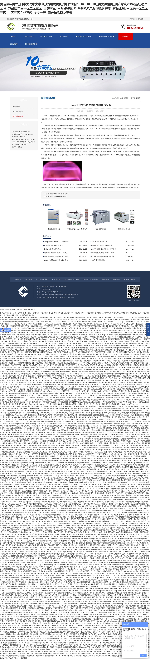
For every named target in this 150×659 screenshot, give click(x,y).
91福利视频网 (80, 380)
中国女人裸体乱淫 (129, 322)
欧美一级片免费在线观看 (26, 424)
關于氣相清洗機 (18, 116)
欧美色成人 (129, 356)
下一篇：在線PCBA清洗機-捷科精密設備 (55, 196)
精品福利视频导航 (24, 339)
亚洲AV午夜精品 (117, 458)
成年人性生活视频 (51, 506)
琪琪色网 (93, 614)
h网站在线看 (119, 517)
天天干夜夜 (58, 352)
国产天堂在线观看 (129, 343)
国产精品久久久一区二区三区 (126, 434)
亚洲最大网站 (87, 632)
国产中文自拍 (5, 532)
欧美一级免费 (64, 434)
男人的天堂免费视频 (124, 365)
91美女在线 (96, 439)
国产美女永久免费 (83, 387)
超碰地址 (135, 567)
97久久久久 (77, 575)
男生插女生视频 (82, 337)
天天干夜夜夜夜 (14, 324)
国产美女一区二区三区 (8, 617)
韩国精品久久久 (26, 601)
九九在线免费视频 (64, 617)
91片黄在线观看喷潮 (140, 558)
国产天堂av (9, 456)
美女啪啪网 (104, 345)
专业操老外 (107, 380)
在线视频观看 (143, 508)
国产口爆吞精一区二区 (98, 410)
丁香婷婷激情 (128, 604)
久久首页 (145, 476)
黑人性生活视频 (83, 508)
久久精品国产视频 (133, 376)
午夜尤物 (115, 395)
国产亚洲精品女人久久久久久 (51, 322)
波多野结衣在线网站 (131, 406)
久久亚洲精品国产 (110, 365)
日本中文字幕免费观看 (96, 337)
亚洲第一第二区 (47, 335)
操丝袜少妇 (124, 614)
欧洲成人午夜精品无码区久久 (31, 562)
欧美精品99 (50, 653)
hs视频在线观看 (17, 432)
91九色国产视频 (46, 565)
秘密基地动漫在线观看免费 (49, 332)
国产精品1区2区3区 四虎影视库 (13, 610)
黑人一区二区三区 (92, 545)
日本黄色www (61, 523)
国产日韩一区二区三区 (12, 328)
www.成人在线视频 (142, 421)
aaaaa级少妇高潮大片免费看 (112, 604)
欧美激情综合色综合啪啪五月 (121, 467)
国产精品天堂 (88, 504)
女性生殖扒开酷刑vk (43, 519)
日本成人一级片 (130, 575)
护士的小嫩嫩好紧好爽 (38, 391)
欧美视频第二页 (83, 430)
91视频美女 (97, 467)
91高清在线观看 (63, 538)
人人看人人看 (95, 484)
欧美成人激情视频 (54, 632)
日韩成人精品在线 (33, 508)
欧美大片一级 (44, 443)
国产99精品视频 (115, 599)
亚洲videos (109, 335)
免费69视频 (23, 408)
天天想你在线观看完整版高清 (128, 387)
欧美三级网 (52, 480)
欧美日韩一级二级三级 (110, 426)
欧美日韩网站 (68, 406)
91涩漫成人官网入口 (139, 601)
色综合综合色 (63, 489)
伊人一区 (64, 601)
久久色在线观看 (70, 437)
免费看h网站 (20, 393)
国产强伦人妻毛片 (109, 478)
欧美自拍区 (135, 530)
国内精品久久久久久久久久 (93, 369)
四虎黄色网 (58, 504)
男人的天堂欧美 (100, 543)
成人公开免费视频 (102, 536)
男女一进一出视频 (10, 341)
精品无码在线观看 (138, 365)
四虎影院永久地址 (88, 408)
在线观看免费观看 (31, 358)
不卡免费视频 (119, 337)
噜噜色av (117, 378)
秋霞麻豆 (111, 630)
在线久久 (77, 584)
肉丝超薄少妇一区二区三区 (58, 640)
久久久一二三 (143, 380)
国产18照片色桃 (143, 363)
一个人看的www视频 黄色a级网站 (46, 630)
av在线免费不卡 (136, 489)
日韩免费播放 (95, 463)
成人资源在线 (114, 614)
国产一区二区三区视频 (31, 415)
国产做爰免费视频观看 (31, 445)
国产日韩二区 (5, 562)
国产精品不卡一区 (78, 445)
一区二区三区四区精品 (37, 460)
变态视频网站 (33, 317)
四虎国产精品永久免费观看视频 (95, 367)
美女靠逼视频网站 (21, 317)
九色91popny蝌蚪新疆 (94, 380)
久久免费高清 (84, 447)
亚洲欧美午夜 (55, 521)
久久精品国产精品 (53, 337)
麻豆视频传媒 (108, 350)
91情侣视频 (8, 337)
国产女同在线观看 (39, 393)
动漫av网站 (143, 586)
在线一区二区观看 (142, 322)
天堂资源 (54, 395)
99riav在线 (138, 354)
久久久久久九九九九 (10, 419)
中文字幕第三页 (54, 358)
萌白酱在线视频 (114, 421)
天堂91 (48, 450)
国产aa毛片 (71, 345)
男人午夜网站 (99, 567)
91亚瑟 (52, 473)
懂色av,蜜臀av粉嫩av (80, 341)
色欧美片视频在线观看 (124, 465)
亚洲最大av (77, 632)
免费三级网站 (18, 428)
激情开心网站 (71, 421)
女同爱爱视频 (61, 345)
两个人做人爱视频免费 (60, 467)
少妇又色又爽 (32, 649)
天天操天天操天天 (61, 319)
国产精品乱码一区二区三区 (22, 447)
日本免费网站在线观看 (117, 408)
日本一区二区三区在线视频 (109, 515)
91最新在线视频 (127, 389)
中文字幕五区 (86, 606)
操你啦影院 (89, 452)
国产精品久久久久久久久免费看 (48, 397)
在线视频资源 (46, 621)
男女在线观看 (82, 424)
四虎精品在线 (30, 450)
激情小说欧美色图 (26, 437)
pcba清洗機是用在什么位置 (53, 245)
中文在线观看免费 (43, 376)
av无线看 (112, 465)
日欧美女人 (79, 393)
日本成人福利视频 (14, 491)
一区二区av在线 (144, 374)
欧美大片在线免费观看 (17, 350)
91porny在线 (55, 519)
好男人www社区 (78, 452)
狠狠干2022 (82, 469)
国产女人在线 (40, 450)
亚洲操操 (142, 562)
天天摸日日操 (138, 410)
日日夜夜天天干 (85, 643)
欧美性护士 (68, 593)
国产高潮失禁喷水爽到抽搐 (13, 441)
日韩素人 (6, 404)
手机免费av (106, 363)
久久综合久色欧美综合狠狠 (16, 371)
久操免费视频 (121, 595)
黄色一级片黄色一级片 (33, 558)
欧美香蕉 (124, 374)
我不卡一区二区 (23, 332)
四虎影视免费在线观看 (25, 363)
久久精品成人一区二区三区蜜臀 (135, 332)
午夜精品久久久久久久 (102, 332)
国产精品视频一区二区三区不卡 (124, 317)
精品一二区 (122, 376)
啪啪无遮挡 (20, 512)
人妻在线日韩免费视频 (43, 387)
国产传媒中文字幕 (65, 441)
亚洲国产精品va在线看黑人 (78, 419)
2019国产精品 (61, 480)
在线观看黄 (5, 326)
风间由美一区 (118, 495)
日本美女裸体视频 (52, 460)
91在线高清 (131, 393)
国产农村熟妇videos (47, 569)
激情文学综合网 (68, 361)
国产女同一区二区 (68, 608)
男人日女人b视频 (60, 499)
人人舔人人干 (41, 424)
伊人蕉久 (101, 580)
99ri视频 (40, 382)
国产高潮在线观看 (12, 606)
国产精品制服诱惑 (82, 348)
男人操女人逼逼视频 (131, 424)
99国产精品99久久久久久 (59, 419)
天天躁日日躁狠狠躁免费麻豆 (25, 406)
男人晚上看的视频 (76, 324)
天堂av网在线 (118, 424)
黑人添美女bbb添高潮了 (84, 352)
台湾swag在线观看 (62, 380)
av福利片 (110, 653)
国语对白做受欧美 (18, 356)
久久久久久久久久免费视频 (59, 634)
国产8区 (137, 547)
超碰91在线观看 (50, 363)
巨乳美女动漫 (144, 502)
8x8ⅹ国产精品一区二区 (127, 369)
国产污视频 (83, 604)
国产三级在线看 (66, 358)
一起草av (34, 341)
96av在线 (71, 350)
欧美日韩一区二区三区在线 (120, 380)
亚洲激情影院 (7, 569)
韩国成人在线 (121, 506)
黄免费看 (133, 345)
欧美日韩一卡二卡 (88, 640)
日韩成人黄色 (35, 322)
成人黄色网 (103, 541)
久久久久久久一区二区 (48, 413)
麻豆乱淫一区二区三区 (140, 515)
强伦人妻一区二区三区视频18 (102, 417)
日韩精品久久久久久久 (43, 489)
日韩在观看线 (27, 345)
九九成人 (138, 476)
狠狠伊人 (109, 361)
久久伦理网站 (108, 389)
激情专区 (66, 324)
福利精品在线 (5, 473)
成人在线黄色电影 (129, 541)
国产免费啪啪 (114, 525)
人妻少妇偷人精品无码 (64, 454)
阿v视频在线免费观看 (7, 452)
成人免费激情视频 (118, 565)
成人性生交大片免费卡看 (83, 517)
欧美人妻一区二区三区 (38, 337)
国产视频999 (140, 525)
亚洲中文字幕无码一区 (132, 397)
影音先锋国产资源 (111, 348)
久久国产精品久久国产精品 (104, 558)
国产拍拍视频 (139, 389)
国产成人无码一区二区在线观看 (124, 382)
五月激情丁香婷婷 (88, 593)
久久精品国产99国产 (61, 530)
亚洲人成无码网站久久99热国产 (86, 560)
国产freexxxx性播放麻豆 (81, 441)
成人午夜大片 (144, 530)
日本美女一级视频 (115, 551)
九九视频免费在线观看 (19, 443)
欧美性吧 (142, 387)
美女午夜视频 (70, 512)
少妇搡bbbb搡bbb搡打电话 (86, 378)
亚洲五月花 (145, 471)
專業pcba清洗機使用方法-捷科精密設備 (57, 242)
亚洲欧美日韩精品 (105, 428)
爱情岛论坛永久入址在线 (14, 415)
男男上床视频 (83, 371)
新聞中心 (125, 36)
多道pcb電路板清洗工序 (99, 242)
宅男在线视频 (58, 417)
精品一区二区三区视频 (138, 415)
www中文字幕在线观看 (120, 450)
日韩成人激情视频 (117, 332)
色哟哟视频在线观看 (97, 348)
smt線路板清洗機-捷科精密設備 (101, 245)
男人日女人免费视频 (96, 319)
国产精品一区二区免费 (117, 523)
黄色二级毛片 (118, 324)
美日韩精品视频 (110, 476)
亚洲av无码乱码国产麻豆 (66, 339)
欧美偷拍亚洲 (117, 428)
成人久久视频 (59, 493)
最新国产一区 (43, 358)
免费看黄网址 (18, 445)
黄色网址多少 (36, 335)
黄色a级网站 (144, 376)
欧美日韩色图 (127, 335)
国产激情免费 (12, 330)
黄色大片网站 (69, 562)
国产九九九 (39, 471)
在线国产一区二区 (9, 645)
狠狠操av (105, 376)
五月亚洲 (33, 458)
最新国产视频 (24, 460)
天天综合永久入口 (37, 319)
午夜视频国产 (128, 400)
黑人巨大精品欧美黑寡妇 (123, 558)
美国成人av (144, 571)
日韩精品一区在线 (22, 452)
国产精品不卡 (13, 376)
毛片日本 (57, 335)
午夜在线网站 (49, 319)
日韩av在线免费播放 (87, 493)
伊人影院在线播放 (52, 393)
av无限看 (49, 482)
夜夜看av (85, 319)
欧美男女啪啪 (34, 588)
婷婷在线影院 (145, 441)
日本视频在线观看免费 (65, 402)
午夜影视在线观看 (10, 630)
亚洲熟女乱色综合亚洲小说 (36, 599)
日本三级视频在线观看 (71, 426)
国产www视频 (111, 595)
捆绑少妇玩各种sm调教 (109, 482)
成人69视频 (136, 430)
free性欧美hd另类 (6, 556)
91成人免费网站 (5, 597)
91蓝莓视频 (140, 317)
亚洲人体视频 (110, 415)
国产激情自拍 (37, 402)
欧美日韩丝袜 (17, 380)
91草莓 (102, 486)
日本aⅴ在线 (86, 363)
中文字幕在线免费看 (108, 391)
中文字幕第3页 (46, 486)
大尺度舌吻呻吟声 (6, 573)
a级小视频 (20, 636)
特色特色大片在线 (132, 565)
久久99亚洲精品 (89, 599)
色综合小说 (20, 469)
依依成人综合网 (71, 387)
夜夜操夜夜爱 (49, 374)
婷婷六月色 (117, 335)
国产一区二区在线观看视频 (105, 584)
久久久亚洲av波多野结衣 (114, 400)
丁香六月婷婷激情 (21, 621)
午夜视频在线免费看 (86, 573)
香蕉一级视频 (82, 397)
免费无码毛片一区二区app (82, 343)
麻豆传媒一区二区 (102, 599)
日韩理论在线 (127, 410)
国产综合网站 (68, 417)
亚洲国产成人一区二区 (104, 432)
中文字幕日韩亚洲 (34, 378)
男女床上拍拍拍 (143, 534)
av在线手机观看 (76, 408)
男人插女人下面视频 (101, 523)
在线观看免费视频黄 (67, 588)
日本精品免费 (41, 350)
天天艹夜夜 (96, 575)
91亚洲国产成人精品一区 (50, 456)
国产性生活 (42, 554)
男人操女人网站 (88, 586)
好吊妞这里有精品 (107, 437)
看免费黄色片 (127, 430)
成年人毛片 (126, 534)
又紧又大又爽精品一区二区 (63, 536)
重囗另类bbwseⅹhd (41, 606)
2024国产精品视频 (96, 374)
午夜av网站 (32, 376)
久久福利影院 (100, 489)
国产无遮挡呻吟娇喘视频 (31, 413)
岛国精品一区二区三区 (128, 484)
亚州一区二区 (44, 582)
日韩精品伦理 (71, 397)
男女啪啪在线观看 (56, 404)
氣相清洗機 (64, 36)
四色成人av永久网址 (126, 491)
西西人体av (130, 330)
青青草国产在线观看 (50, 402)
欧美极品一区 (18, 343)
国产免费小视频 (112, 491)
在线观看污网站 (127, 378)
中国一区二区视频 (89, 456)
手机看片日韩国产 (124, 348)
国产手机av (51, 599)
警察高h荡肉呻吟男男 (43, 328)
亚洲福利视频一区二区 (34, 371)
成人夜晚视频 (55, 638)
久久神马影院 (10, 393)
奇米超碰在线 (93, 371)
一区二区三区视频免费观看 (70, 547)
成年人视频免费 (68, 382)
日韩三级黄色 (119, 406)
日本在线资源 (121, 330)
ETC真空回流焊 (46, 36)
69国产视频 (79, 361)
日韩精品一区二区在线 (69, 521)
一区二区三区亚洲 (110, 319)
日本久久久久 (121, 371)
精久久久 (113, 636)
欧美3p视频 (127, 328)
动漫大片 (27, 454)
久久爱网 (28, 512)
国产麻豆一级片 (84, 391)
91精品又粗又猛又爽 (22, 421)
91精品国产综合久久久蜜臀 (116, 469)
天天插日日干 (65, 638)
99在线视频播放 (50, 627)
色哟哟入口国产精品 (116, 439)
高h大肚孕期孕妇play (114, 410)
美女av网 (140, 434)
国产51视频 (38, 352)
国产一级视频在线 (83, 384)
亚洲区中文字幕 (59, 597)
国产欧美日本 (101, 473)
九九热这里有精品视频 (68, 337)
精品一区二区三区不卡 (25, 410)
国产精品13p (77, 534)
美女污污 (113, 371)
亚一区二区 (95, 606)
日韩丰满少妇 (22, 599)
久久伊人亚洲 (101, 556)
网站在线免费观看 (40, 330)
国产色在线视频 (71, 424)
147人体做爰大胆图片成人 (83, 402)
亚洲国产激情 (73, 545)
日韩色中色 (46, 395)
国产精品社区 (55, 604)
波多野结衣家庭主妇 (38, 493)
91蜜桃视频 (72, 378)
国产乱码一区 (79, 486)
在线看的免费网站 (48, 515)
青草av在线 (108, 504)
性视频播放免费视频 (63, 408)
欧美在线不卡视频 (125, 480)
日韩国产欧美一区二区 (38, 426)
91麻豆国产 (5, 599)
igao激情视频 (113, 562)
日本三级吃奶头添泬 (61, 482)
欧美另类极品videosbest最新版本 (124, 384)
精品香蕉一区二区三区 (69, 443)
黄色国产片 (31, 471)
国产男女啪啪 (117, 343)
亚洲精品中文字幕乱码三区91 (133, 419)
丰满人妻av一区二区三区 (47, 556)
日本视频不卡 (76, 636)
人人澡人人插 (52, 339)
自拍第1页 (33, 397)
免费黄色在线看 (126, 441)
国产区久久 (12, 382)
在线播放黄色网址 (44, 495)
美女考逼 (12, 571)
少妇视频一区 (77, 614)
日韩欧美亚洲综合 (46, 415)
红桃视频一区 (18, 519)
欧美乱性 (142, 517)
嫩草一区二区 (52, 463)
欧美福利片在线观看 (46, 317)
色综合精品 (78, 571)
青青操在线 (41, 653)
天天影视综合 (145, 551)
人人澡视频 (93, 419)
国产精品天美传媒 (40, 463)
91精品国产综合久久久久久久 (62, 465)
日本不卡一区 (95, 328)
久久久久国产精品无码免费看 (81, 322)
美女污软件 (53, 343)
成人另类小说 (100, 612)
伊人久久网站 (63, 545)
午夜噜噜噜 (97, 517)
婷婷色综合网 (131, 352)
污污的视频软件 (85, 627)
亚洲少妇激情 (25, 337)
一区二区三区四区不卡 (101, 452)
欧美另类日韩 (13, 319)
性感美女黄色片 (127, 354)
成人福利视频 (141, 369)
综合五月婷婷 (7, 343)
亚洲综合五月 (10, 397)
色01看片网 (85, 491)
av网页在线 (18, 554)
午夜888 (19, 571)
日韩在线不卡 (51, 345)
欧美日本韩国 (21, 586)
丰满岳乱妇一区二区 (142, 324)
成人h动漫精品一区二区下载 (128, 482)
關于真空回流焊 (18, 111)
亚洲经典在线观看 (91, 445)
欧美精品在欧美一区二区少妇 (106, 640)
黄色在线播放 (45, 354)
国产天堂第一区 (113, 632)
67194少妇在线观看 (71, 469)
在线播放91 (145, 595)
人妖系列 (131, 463)
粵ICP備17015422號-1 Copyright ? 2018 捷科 (58, 297)
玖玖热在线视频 (30, 510)
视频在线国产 (85, 547)
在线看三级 (64, 573)
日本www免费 (34, 404)
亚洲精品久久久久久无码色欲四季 (81, 538)
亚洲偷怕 (19, 504)
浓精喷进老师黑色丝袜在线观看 (51, 361)
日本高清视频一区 (57, 367)
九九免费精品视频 (45, 469)
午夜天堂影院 (96, 343)
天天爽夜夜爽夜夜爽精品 (82, 417)
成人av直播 (122, 621)
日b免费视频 (70, 560)
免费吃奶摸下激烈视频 (127, 525)
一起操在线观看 (17, 597)
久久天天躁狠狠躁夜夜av (83, 595)
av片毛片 (6, 384)
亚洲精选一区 (99, 625)
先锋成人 (55, 441)
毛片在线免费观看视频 (42, 367)
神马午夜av (11, 480)
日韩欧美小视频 (21, 439)
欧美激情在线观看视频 (61, 400)
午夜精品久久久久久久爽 (102, 656)
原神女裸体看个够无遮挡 (128, 504)
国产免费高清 (74, 497)
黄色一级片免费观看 (7, 317)
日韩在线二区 (108, 497)
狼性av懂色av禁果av (13, 361)
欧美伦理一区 (79, 567)
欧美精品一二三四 (94, 482)
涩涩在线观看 (78, 389)
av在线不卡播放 (11, 391)
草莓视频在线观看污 (131, 517)
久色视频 (106, 369)
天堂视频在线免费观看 (129, 361)
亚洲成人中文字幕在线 (96, 358)
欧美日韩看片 (15, 601)
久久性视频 (59, 651)
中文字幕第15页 (143, 580)
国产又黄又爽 (94, 623)
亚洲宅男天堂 (24, 588)
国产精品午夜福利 (32, 476)
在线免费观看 (34, 332)
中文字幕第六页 (84, 460)
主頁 (121, 98)
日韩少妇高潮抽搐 (75, 413)
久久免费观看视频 (45, 341)
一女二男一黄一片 (115, 354)
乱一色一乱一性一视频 (59, 517)
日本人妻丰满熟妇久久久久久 (125, 617)
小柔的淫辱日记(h (90, 471)
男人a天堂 (136, 441)
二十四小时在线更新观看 (71, 647)
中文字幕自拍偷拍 (115, 328)
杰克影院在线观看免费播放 (67, 384)
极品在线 (74, 430)
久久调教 (6, 437)
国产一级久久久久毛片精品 (122, 601)
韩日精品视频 (123, 545)
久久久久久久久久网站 (82, 328)
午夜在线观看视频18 (54, 554)
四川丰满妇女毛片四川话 (48, 508)
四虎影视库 (11, 538)
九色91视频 (4, 324)
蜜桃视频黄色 (118, 497)
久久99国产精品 (101, 532)
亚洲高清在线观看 (99, 595)
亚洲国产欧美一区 (64, 371)
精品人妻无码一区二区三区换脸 (21, 473)
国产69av (54, 610)
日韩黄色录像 (94, 428)
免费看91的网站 (66, 632)
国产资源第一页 (53, 588)
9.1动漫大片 (109, 337)
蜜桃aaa (92, 562)
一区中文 (72, 467)
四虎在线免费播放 (101, 493)
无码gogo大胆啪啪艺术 (17, 506)
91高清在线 (65, 354)
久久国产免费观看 (15, 482)
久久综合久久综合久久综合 (120, 363)
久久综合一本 (25, 324)
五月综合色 (4, 382)
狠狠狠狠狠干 (113, 345)
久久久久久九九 (141, 404)
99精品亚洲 (17, 556)
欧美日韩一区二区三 (106, 608)
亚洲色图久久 (61, 525)
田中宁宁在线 (114, 582)
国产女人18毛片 (92, 317)
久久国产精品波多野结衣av (55, 575)
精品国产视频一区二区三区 (92, 324)
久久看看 (119, 391)
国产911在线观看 (81, 350)
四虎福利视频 (79, 367)
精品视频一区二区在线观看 (79, 434)
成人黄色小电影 (55, 443)
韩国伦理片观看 (27, 463)
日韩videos (45, 439)
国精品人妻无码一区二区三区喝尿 (84, 502)
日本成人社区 (119, 608)
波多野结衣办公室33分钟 (8, 424)
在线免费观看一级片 (45, 417)
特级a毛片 (114, 369)
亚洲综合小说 (96, 363)
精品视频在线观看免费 (24, 567)
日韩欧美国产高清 (107, 517)
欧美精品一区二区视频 (86, 543)
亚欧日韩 (134, 380)
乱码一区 (52, 380)
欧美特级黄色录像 (97, 413)
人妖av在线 (82, 443)
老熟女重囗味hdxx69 (23, 395)
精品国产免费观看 (121, 549)
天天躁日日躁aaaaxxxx (15, 640)
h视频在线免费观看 (14, 400)
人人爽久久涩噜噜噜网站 (12, 345)
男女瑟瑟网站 (145, 606)
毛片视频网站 (46, 562)
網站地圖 (140, 19)
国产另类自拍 (48, 352)
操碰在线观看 (16, 545)
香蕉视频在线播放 (140, 569)
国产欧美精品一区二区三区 (96, 469)
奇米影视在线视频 (128, 341)
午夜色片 (69, 341)
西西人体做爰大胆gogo (39, 339)
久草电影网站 (58, 571)
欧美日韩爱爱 (9, 430)
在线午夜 (28, 393)
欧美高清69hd (12, 528)
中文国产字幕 (123, 402)
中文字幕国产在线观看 (54, 647)
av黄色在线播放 (24, 319)
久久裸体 (91, 612)
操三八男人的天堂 (39, 549)
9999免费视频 (93, 382)
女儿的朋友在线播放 (88, 335)
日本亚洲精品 (113, 508)
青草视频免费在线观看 (25, 330)
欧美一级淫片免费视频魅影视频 (35, 432)
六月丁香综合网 (64, 332)
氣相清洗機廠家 (31, 44)
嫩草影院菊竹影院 (43, 458)
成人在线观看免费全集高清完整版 (111, 606)
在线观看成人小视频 (67, 595)
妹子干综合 (52, 454)
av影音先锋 (23, 376)
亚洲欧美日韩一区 (81, 382)
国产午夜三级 (133, 374)
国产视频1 (51, 348)
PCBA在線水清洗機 (83, 36)
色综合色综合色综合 (21, 456)
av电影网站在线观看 (18, 532)
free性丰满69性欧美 (87, 465)
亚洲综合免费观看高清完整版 (15, 476)
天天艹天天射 (14, 437)
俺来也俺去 (46, 610)
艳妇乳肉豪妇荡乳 (61, 653)
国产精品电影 (108, 424)
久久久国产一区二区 (53, 350)
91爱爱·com (56, 621)
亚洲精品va (84, 428)
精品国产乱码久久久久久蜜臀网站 (71, 369)
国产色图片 (68, 578)
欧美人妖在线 (137, 495)
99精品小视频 (54, 369)
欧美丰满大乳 (115, 530)
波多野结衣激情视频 (28, 328)
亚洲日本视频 (124, 345)
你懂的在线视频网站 (135, 538)
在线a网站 (55, 495)
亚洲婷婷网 (134, 497)
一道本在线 (126, 456)
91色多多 (132, 614)
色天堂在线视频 (47, 532)
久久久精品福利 (114, 404)
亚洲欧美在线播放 (68, 352)
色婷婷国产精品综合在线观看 (10, 348)
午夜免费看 (88, 361)
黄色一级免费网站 (40, 348)
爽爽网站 (79, 339)
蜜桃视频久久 (104, 421)
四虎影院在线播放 (6, 352)
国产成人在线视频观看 (101, 551)
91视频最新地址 (34, 408)
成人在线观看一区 (110, 393)
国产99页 (18, 523)
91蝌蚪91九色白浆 (18, 551)
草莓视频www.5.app (74, 491)
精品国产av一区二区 (95, 424)
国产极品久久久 (59, 421)
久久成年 (64, 350)
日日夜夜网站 (84, 497)
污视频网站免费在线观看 (59, 497)
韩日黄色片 (94, 434)
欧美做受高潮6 (48, 421)
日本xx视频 (140, 588)
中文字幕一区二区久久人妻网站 (101, 384)
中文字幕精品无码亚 (141, 400)
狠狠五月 (98, 376)
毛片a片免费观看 (58, 551)
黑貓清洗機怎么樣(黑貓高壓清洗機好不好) (57, 256)
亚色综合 (54, 489)
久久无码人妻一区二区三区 (63, 317)
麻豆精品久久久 (66, 326)
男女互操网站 (64, 460)
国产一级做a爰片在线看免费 (63, 567)
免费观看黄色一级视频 (87, 558)
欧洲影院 (66, 404)
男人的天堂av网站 (99, 339)
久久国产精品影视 (134, 413)
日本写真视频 (87, 597)
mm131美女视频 (115, 341)
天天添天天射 (85, 463)
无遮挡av (89, 588)
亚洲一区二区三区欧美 (55, 330)
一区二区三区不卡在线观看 (102, 352)
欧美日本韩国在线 (27, 348)
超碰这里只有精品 (88, 354)
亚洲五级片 (97, 402)
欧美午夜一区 (42, 480)
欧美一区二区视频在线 (114, 473)
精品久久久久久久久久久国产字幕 (37, 356)
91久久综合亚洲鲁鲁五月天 (26, 627)
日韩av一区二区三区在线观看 (115, 619)
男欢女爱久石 (131, 543)
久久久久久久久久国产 (38, 525)
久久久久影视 (69, 478)
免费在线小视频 (33, 443)
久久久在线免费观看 (139, 408)
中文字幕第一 (16, 465)
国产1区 (128, 408)
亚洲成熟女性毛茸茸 (65, 389)
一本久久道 (33, 595)
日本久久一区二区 (83, 437)
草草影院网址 (51, 432)
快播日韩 (124, 580)
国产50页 (86, 393)
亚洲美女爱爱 (23, 517)
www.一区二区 (18, 569)
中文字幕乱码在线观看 (21, 369)
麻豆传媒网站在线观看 (30, 365)
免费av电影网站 (64, 630)
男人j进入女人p (47, 378)
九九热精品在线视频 (114, 430)
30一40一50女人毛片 (33, 532)
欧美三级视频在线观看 (86, 415)
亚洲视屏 (16, 352)
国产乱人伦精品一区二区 (86, 365)
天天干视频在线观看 (50, 371)
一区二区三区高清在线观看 (60, 410)
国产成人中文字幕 (130, 439)
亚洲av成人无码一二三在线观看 (14, 358)
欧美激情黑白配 (73, 356)
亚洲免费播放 (85, 410)
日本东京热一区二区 (49, 523)
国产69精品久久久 (56, 406)
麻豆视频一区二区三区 (116, 493)
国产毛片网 (73, 489)
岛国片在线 (100, 335)
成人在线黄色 (75, 458)
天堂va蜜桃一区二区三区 (127, 593)
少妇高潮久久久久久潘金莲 (38, 452)
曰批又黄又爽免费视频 (110, 326)
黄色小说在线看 (45, 623)
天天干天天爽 (43, 343)
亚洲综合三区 (143, 424)
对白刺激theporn (112, 612)
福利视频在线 (126, 567)
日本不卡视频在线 (125, 521)
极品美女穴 (4, 638)
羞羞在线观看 (120, 532)
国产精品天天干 (76, 332)
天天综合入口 (78, 471)
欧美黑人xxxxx (32, 541)
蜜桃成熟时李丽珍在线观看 (53, 382)
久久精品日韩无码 (64, 395)
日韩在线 (36, 560)
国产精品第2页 (45, 497)
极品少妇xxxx (29, 489)
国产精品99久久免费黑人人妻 (128, 586)
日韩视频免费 (126, 599)
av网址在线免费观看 (40, 437)
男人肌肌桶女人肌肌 (48, 408)
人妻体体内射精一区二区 (114, 578)
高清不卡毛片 (133, 402)
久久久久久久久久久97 (17, 647)
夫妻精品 (41, 586)
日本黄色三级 (26, 361)
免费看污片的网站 (132, 502)
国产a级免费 (137, 473)
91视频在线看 (94, 430)
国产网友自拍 (75, 410)
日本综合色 (35, 361)
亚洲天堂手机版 (111, 486)
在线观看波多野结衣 (24, 335)
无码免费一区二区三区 (44, 551)
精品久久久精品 (44, 604)
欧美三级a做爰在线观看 (128, 582)
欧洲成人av (88, 339)
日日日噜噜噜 (73, 573)
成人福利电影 (52, 538)
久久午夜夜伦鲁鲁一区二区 (138, 450)
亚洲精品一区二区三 (39, 384)
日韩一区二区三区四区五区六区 (51, 324)
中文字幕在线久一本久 (125, 460)
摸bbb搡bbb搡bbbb (137, 319)
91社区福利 (60, 363)
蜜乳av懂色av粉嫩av (83, 345)
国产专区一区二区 (8, 439)
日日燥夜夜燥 (109, 547)
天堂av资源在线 (117, 447)
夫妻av (47, 512)
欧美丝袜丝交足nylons (73, 597)
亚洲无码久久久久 (76, 456)
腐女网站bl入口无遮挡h (112, 441)
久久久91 (13, 599)
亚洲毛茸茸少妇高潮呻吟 (111, 374)
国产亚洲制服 (104, 371)
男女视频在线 (5, 608)
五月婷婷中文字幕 (98, 361)
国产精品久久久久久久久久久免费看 (27, 430)
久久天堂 (67, 580)
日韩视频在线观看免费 (105, 406)
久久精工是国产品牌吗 (140, 599)
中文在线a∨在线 (47, 643)
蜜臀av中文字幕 (104, 445)
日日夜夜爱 (4, 376)
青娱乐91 (13, 332)
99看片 (142, 447)
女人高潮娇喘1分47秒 (108, 591)
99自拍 (29, 402)
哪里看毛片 (13, 363)
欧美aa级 (75, 493)
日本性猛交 (105, 638)
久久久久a (99, 365)
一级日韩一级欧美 (66, 528)
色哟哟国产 (105, 328)
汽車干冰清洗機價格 (98, 260)
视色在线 (128, 337)
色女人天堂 (109, 358)
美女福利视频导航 (137, 428)
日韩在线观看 (130, 597)
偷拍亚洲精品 (94, 447)
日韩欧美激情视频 (103, 571)
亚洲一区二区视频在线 (31, 582)
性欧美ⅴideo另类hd (128, 404)
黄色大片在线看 (129, 556)
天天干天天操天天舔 (121, 573)
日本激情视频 (5, 402)
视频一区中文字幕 (19, 632)
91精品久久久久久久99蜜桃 (99, 525)
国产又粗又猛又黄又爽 (10, 543)
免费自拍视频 (95, 437)
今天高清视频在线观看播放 (61, 543)
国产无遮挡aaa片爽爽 (131, 447)
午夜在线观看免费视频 (71, 432)
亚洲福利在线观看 (71, 447)
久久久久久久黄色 (58, 387)
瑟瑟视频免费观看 (16, 326)
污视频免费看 (73, 591)
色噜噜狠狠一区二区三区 (125, 476)
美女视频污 (11, 471)
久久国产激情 (43, 380)
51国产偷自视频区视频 (66, 612)
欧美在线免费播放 (15, 463)
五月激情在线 (7, 369)
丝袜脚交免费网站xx (106, 317)
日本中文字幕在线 (56, 376)
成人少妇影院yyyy (123, 478)
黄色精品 (9, 489)
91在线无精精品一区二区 (105, 378)
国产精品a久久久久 (58, 341)
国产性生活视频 (135, 478)
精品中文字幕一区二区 (82, 515)
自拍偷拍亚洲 (86, 647)
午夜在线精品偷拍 (7, 582)
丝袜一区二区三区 (112, 521)
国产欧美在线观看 (135, 549)
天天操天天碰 (144, 406)
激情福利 (101, 578)
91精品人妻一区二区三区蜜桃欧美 (28, 486)
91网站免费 (95, 345)
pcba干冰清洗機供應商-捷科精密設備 (103, 249)
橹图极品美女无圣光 (99, 322)
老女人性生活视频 (119, 352)
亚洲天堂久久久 (105, 458)
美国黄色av (128, 358)
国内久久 (9, 428)
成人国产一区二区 (140, 519)
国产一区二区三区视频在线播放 (123, 510)
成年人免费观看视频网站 (8, 378)
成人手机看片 (103, 634)
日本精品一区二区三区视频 (64, 515)
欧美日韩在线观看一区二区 (49, 476)
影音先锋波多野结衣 (22, 525)
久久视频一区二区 (143, 582)
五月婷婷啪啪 (16, 515)
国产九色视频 (106, 343)
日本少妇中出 (115, 445)
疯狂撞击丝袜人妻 (39, 571)
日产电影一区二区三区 (114, 322)
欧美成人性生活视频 (111, 480)
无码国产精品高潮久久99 (134, 339)
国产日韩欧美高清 (36, 421)
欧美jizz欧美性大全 (135, 545)
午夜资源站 (117, 417)
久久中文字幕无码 (94, 397)
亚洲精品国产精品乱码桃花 (115, 339)
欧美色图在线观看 (110, 413)
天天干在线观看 (24, 497)
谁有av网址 (139, 510)
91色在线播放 (132, 371)
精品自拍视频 (44, 634)
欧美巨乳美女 (21, 471)
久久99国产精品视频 (30, 554)
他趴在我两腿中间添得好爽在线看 (34, 482)
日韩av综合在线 (137, 328)
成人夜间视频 (69, 367)
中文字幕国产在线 (95, 601)
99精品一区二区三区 (42, 636)
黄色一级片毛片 (85, 439)
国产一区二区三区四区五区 (82, 326)
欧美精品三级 (69, 571)
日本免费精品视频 (9, 499)
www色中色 (50, 493)
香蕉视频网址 (114, 443)
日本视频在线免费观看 (21, 634)
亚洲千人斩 (18, 582)
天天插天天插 (89, 376)
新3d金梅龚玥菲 (82, 421)
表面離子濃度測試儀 (106, 36)
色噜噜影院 (57, 415)
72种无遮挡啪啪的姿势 (118, 554)
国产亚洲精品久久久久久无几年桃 (83, 395)
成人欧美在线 (143, 584)
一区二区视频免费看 (65, 506)
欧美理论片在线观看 (30, 343)
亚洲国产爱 (16, 625)
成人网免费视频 (40, 434)
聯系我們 (132, 19)
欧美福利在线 (112, 367)
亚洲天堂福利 (74, 549)
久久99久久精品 (57, 562)
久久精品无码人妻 (74, 319)
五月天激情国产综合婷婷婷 (82, 528)
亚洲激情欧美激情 (102, 408)
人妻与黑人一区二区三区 (86, 489)
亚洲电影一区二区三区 (34, 389)
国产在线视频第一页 (121, 350)
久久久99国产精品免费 (127, 395)
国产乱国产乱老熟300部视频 (23, 367)
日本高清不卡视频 (69, 348)
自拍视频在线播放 (76, 404)
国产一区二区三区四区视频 (141, 348)
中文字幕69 (123, 612)
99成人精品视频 (29, 575)
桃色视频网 (4, 350)
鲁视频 (72, 380)
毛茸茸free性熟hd (130, 608)
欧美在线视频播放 (22, 547)
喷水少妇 (101, 476)
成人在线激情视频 (17, 580)
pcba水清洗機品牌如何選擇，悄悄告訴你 (104, 253)
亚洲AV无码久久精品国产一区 (28, 419)
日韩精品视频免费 (100, 573)
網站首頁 (13, 36)
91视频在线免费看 (10, 374)
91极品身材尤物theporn (61, 565)
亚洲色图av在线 (5, 380)
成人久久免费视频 (116, 452)
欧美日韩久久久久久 (128, 421)
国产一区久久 (20, 565)
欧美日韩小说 (44, 640)
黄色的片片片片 (111, 538)
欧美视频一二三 (67, 484)
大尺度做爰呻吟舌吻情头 (134, 523)
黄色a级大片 (47, 543)
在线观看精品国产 (37, 374)
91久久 (126, 497)
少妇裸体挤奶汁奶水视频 (17, 508)
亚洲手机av (76, 551)
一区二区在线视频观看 (27, 387)
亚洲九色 (75, 371)
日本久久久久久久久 (114, 512)
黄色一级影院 (64, 456)
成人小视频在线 (23, 417)
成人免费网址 (143, 350)
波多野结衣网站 (86, 630)
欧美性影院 (102, 419)
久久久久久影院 (57, 469)
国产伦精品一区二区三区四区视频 (71, 495)
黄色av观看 (106, 467)
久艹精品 (25, 595)
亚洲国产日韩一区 (90, 556)
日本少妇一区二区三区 (85, 521)
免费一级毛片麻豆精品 (141, 378)
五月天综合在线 (32, 495)
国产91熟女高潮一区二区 (57, 491)
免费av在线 (66, 322)
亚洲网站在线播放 (96, 497)
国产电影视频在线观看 (104, 356)
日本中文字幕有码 (54, 547)
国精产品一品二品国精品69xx (33, 326)
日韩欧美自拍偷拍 (107, 463)
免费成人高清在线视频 (135, 506)
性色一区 (75, 543)
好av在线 (16, 337)
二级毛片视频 (5, 443)
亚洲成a (76, 465)
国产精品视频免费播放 (103, 395)
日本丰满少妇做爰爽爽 (47, 365)
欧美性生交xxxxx (97, 621)
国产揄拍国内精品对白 (98, 460)
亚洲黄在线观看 (142, 345)
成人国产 (100, 480)
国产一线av (35, 497)
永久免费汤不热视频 (10, 339)
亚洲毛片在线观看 (123, 319)
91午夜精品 (20, 617)
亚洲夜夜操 (49, 400)
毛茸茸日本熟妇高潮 (50, 389)
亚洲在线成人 (30, 350)
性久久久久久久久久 (106, 382)
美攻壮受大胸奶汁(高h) (64, 502)
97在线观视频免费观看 (134, 469)
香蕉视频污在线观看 (126, 519)
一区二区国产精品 (102, 454)
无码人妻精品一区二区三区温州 (136, 536)
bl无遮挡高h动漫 (24, 322)
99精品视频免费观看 (29, 545)
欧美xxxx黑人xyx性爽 (62, 430)
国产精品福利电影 (136, 445)
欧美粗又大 (124, 569)
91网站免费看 (142, 543)
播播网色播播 (132, 621)
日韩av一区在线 (29, 519)
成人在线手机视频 (24, 374)
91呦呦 (14, 417)
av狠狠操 (13, 502)
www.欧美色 (56, 623)
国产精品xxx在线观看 (88, 584)
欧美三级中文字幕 (28, 491)
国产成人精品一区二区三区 (39, 369)
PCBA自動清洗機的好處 (52, 249)
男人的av (121, 575)
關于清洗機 (16, 106)
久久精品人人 (141, 617)
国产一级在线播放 (74, 335)
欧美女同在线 (128, 391)
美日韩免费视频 (75, 354)
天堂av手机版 (142, 593)
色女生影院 (101, 400)
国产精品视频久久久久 (84, 541)
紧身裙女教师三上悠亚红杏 (9, 408)
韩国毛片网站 (133, 350)
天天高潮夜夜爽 (43, 649)
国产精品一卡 (108, 324)
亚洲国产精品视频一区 (52, 326)
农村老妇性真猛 (103, 534)
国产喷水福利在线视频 (88, 356)
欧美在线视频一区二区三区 (90, 458)
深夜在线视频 (118, 437)
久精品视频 (117, 361)
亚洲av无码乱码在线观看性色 (50, 445)
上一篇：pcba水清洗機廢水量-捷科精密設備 (55, 194)
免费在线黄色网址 (139, 604)
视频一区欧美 (126, 512)
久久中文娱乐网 (83, 330)
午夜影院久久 (19, 450)
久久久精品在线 (9, 547)
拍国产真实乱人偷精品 (125, 367)
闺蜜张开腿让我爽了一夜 (126, 486)
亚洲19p (16, 478)
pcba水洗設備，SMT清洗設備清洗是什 (57, 260)
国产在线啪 (104, 439)
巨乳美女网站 (92, 610)
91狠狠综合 (86, 413)
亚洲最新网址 (52, 384)
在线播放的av (95, 391)
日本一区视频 (127, 417)
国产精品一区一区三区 (81, 374)
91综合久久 (64, 356)
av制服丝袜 (35, 324)
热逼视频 (64, 335)
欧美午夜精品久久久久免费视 (99, 341)
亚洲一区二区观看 (45, 465)
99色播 (140, 504)
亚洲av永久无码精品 (60, 378)
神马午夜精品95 (129, 324)
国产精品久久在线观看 (95, 443)
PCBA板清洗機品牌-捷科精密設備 (102, 256)
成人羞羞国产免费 (10, 354)
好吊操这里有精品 (109, 330)
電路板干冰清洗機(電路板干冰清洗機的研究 (57, 253)
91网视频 (18, 595)
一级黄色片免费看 (137, 458)
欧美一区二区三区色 (58, 512)
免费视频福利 (56, 328)
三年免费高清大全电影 (126, 326)
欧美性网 (13, 404)
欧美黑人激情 (68, 651)
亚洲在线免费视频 (79, 317)
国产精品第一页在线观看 (38, 547)
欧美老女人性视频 (98, 519)
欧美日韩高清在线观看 (18, 402)
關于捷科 (28, 36)
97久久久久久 (128, 547)
